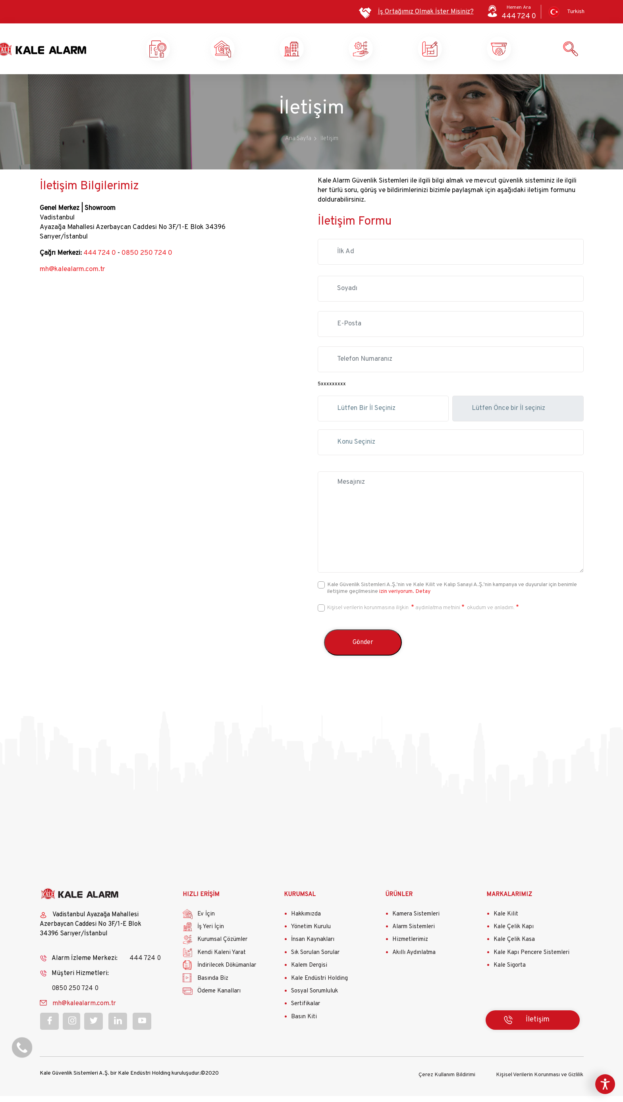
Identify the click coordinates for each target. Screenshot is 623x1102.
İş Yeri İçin (210, 934)
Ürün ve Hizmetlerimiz (528, 52)
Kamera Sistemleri (416, 921)
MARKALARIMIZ (509, 902)
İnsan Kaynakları (312, 947)
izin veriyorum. (396, 598)
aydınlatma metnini (437, 615)
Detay (422, 598)
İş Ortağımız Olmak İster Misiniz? (426, 12)
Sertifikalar (305, 1011)
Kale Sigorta (510, 973)
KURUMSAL (300, 902)
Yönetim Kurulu (311, 934)
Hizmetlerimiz (410, 947)
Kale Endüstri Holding (319, 985)
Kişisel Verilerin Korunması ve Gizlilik (539, 1080)
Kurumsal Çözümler (390, 52)
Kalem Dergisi (309, 973)
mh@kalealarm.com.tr (72, 276)
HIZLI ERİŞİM (201, 902)
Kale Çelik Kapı (514, 934)
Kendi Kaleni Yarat (459, 52)
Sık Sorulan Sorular (315, 960)
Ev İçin (206, 921)
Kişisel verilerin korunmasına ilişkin (368, 615)
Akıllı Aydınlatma (414, 960)
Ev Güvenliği (252, 52)
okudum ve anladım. (490, 615)
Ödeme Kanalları (219, 998)
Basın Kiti (304, 1024)
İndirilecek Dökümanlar (226, 973)
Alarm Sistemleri (413, 934)
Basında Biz (212, 985)
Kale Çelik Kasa (514, 947)
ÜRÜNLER (399, 902)
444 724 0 (99, 260)
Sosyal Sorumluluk (314, 998)
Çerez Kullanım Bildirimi (447, 1080)
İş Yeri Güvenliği (320, 52)
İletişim (538, 1027)
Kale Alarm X (183, 52)
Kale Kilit (506, 921)
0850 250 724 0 (147, 260)
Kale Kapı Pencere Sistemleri (531, 960)
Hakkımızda (306, 921)
